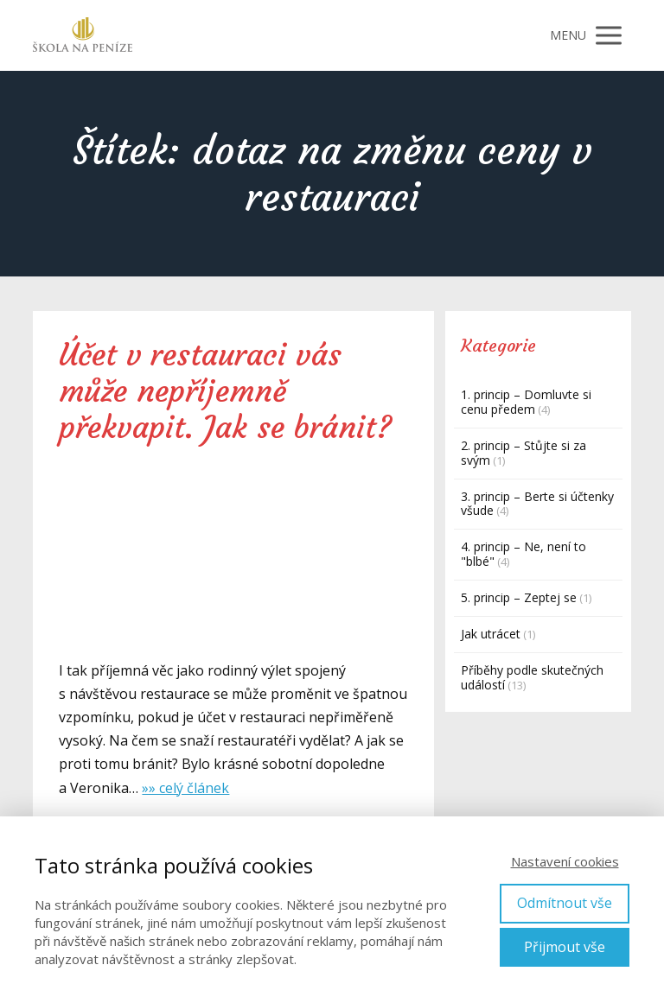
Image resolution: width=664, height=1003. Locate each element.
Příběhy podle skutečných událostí (532, 677)
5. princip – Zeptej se (519, 597)
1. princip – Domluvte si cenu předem (526, 401)
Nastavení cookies (565, 861)
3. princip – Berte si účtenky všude (537, 503)
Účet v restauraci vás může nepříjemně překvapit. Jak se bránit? (225, 391)
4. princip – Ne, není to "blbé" (523, 553)
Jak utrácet (490, 633)
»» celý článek (185, 787)
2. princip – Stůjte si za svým (523, 452)
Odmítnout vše (564, 902)
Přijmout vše (564, 946)
